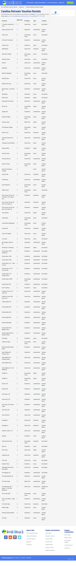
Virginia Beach (49, 544)
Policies (23, 557)
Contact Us (61, 2)
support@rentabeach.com (24, 16)
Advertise (28, 557)
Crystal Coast (48, 541)
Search (70, 2)
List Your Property (52, 2)
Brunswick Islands (50, 536)
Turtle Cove (67, 548)
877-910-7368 (40, 16)
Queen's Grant (67, 537)
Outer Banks (48, 533)
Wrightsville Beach (50, 550)
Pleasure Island (49, 547)
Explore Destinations (40, 2)
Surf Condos (67, 535)
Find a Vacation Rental (31, 533)
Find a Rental (30, 2)
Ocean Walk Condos (67, 541)
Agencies (21, 7)
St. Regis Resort (68, 545)
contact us (10, 16)
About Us (17, 557)
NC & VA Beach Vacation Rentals (9, 7)
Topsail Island (48, 539)
